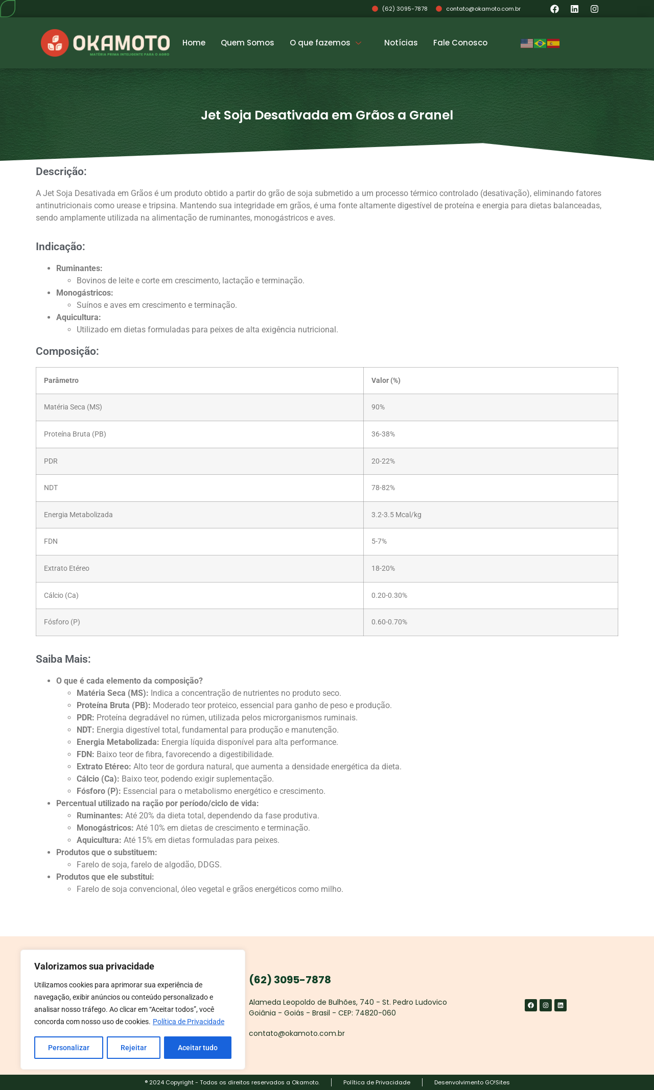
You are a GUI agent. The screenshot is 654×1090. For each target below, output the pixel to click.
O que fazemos (327, 42)
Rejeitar (134, 1048)
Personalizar (68, 1048)
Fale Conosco (460, 42)
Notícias (401, 42)
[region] (132, 1010)
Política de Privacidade (188, 1022)
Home (193, 42)
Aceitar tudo (198, 1048)
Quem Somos (247, 42)
